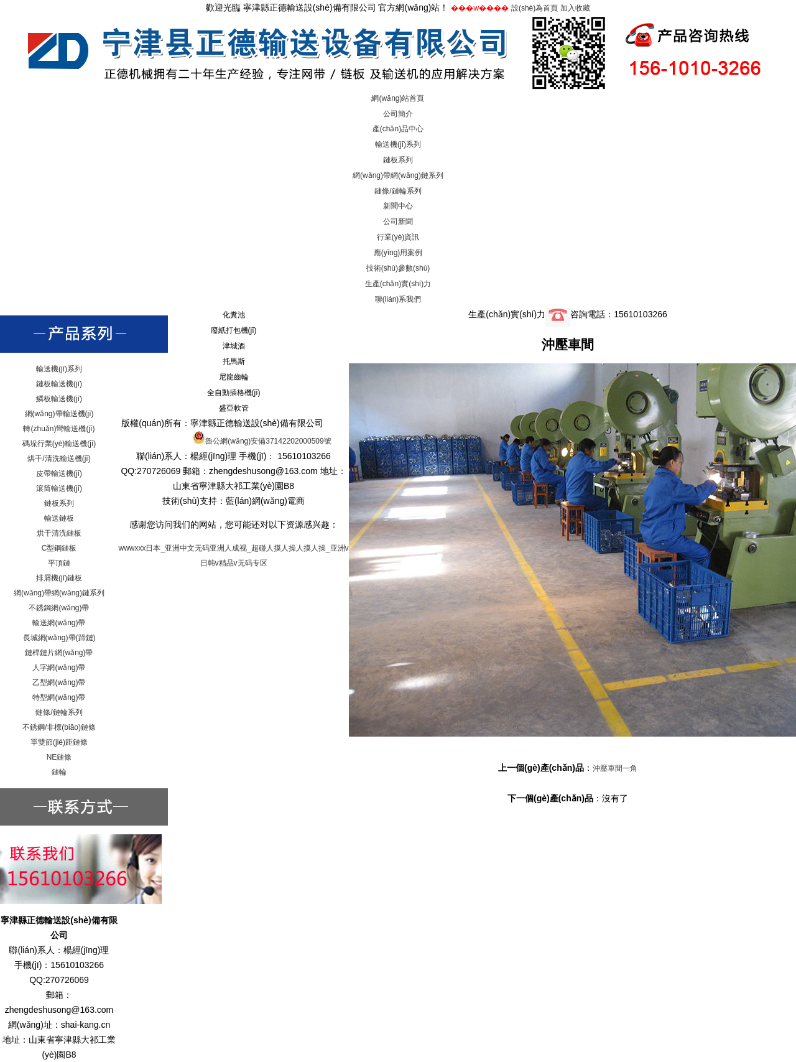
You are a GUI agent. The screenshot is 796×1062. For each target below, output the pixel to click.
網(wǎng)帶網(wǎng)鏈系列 (398, 175)
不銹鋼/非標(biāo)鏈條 (59, 727)
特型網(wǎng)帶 (58, 697)
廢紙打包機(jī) (234, 330)
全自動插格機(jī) (234, 392)
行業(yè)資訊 (398, 237)
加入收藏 (575, 8)
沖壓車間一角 (615, 768)
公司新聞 (398, 221)
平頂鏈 (59, 563)
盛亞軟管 (234, 408)
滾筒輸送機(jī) (59, 488)
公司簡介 (398, 113)
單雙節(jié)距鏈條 (59, 742)
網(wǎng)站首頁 (397, 98)
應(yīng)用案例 (398, 252)
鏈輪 (59, 772)
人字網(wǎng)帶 (58, 667)
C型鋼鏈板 (59, 548)
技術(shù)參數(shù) (398, 268)
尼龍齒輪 (234, 377)
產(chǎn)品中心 (398, 128)
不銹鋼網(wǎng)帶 (59, 607)
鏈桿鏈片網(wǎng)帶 (59, 652)
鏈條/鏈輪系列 (397, 191)
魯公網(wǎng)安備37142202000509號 (262, 441)
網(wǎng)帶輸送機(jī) (59, 413)
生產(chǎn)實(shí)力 (398, 283)
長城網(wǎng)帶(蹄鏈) (59, 637)
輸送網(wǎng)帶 (58, 622)
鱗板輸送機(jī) (59, 398)
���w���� (480, 8)
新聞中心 (398, 206)
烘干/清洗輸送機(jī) (58, 458)
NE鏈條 (59, 757)
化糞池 (234, 314)
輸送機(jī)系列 (398, 144)
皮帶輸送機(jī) (59, 473)
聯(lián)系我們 (398, 299)
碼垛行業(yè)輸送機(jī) (59, 443)
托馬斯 (234, 361)
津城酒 (234, 346)
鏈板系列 (398, 160)
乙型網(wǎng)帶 (58, 682)
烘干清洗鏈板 (59, 533)
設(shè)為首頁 (534, 8)
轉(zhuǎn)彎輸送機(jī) (59, 428)
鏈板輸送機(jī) (59, 384)
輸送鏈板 (59, 518)
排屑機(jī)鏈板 (59, 578)
